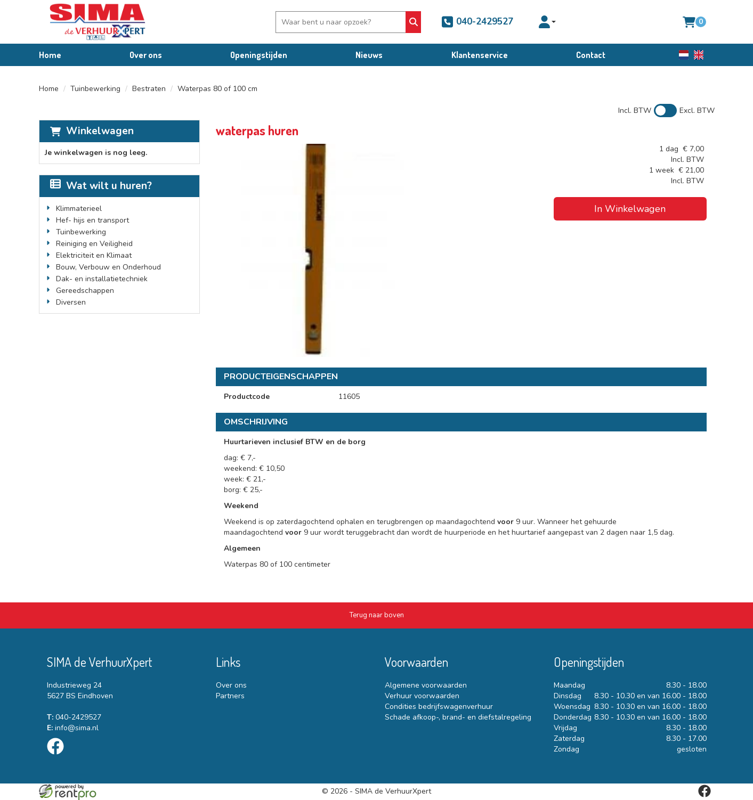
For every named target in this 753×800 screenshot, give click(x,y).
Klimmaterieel (79, 208)
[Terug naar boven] (376, 615)
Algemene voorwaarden (426, 685)
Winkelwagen (100, 131)
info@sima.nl (73, 728)
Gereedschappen (85, 290)
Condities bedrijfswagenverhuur (439, 706)
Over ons (145, 55)
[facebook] (58, 757)
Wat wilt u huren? (101, 186)
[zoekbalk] (342, 22)
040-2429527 (477, 21)
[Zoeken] (413, 22)
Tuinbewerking (95, 89)
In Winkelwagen (630, 208)
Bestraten (149, 89)
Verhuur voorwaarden (422, 696)
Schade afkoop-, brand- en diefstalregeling (458, 717)
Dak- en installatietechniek (102, 279)
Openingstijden (258, 55)
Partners (230, 696)
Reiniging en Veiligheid (94, 244)
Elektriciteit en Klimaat (94, 255)
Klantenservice (479, 55)
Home (50, 55)
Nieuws (369, 55)
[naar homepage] (97, 22)
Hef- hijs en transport (92, 220)
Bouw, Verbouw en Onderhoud (108, 267)
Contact (590, 55)
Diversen (71, 302)
